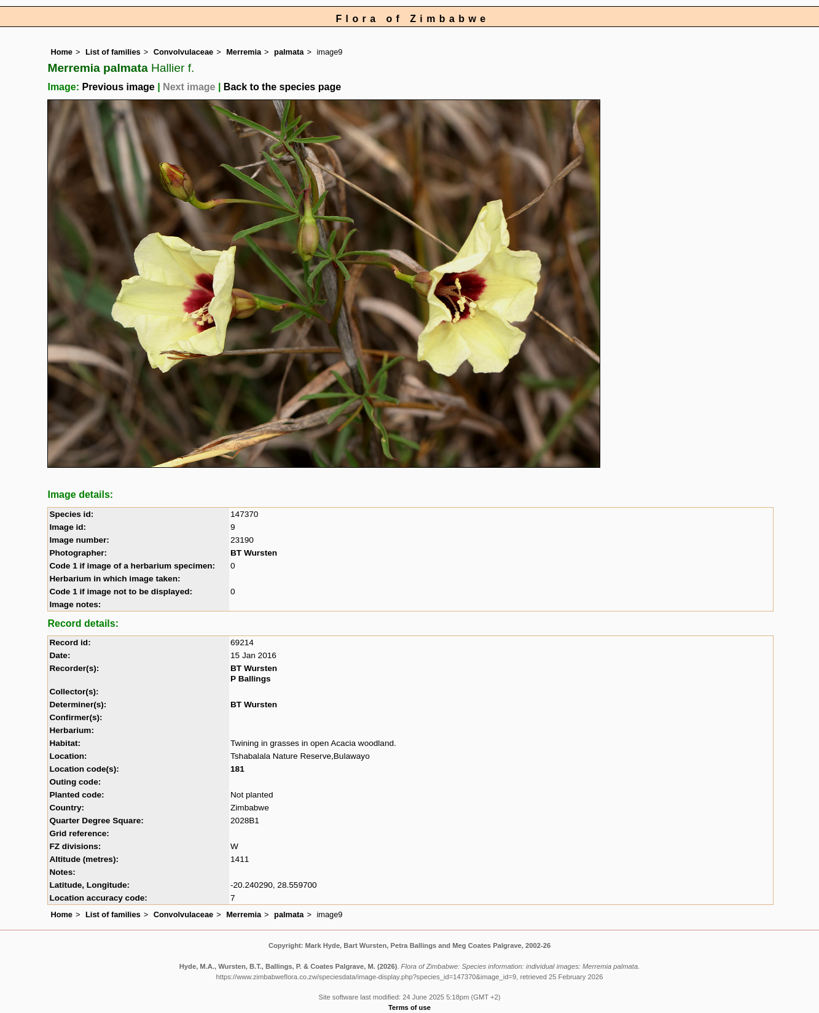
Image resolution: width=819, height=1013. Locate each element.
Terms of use (409, 1007)
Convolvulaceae (183, 51)
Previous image (118, 87)
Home (61, 51)
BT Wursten (253, 552)
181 (237, 769)
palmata (289, 51)
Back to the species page (282, 87)
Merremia (243, 51)
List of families (113, 51)
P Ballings (250, 678)
